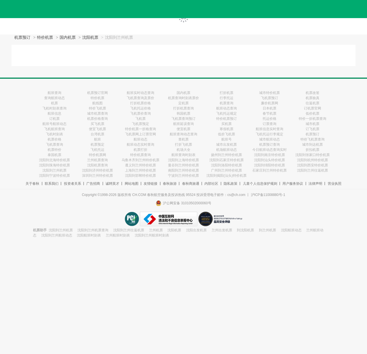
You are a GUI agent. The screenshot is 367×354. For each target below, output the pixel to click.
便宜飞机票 (97, 129)
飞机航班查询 (54, 129)
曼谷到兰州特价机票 (183, 165)
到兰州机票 (267, 230)
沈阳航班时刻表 (89, 235)
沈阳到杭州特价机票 (312, 160)
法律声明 (315, 184)
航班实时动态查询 (140, 93)
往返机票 (312, 103)
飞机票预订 (269, 98)
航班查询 (54, 93)
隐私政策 (230, 184)
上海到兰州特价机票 (140, 170)
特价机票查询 (140, 155)
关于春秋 (32, 184)
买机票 (226, 124)
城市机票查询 (97, 113)
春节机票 (269, 113)
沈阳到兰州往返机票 (312, 170)
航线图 (97, 103)
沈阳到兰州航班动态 (56, 235)
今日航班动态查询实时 (269, 150)
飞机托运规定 (226, 113)
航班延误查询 (183, 124)
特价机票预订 (226, 119)
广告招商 (93, 184)
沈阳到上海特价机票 (183, 160)
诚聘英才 (112, 184)
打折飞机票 (183, 145)
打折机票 (226, 93)
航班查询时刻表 (183, 155)
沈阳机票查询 (97, 165)
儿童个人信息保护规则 (260, 184)
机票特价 (54, 150)
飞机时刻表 (54, 134)
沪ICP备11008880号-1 (268, 195)
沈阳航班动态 (291, 230)
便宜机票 (183, 129)
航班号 (226, 139)
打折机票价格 (140, 103)
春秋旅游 (170, 184)
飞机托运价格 (140, 108)
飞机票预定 (140, 124)
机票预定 (97, 145)
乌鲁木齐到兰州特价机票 (140, 160)
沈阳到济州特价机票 (97, 170)
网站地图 (131, 184)
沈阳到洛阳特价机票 (226, 165)
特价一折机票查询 (312, 119)
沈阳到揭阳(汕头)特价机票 (226, 176)
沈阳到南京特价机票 (269, 155)
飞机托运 (97, 150)
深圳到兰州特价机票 (97, 176)
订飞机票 (312, 129)
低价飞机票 (226, 134)
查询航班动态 (54, 98)
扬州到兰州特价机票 (226, 155)
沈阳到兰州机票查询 (92, 230)
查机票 (183, 139)
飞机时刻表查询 (54, 108)
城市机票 (312, 124)
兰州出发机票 (222, 230)
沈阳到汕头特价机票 (269, 160)
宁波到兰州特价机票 (183, 176)
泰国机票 (54, 155)
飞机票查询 (54, 145)
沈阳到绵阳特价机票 (269, 165)
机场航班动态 (226, 150)
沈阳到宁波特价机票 (54, 176)
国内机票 (68, 37)
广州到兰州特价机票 (226, 170)
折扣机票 (312, 150)
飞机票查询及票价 (140, 98)
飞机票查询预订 (183, 119)
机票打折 (140, 150)
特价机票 (45, 37)
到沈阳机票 (245, 230)
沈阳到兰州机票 (54, 170)
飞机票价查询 (140, 113)
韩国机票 (183, 113)
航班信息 (54, 113)
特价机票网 (97, 155)
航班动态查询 (226, 108)
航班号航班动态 (54, 124)
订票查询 (269, 124)
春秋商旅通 (190, 184)
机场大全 (183, 150)
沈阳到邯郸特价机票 (140, 176)
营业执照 (334, 184)
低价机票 (312, 113)
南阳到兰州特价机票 (183, 170)
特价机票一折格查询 (140, 129)
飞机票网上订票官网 (140, 134)
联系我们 (51, 184)
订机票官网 (312, 108)
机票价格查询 (97, 119)
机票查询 (226, 103)
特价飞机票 (97, 108)
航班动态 (140, 139)
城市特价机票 (269, 93)
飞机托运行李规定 (269, 134)
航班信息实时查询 (269, 129)
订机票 (54, 119)
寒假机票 (226, 129)
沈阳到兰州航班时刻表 (152, 235)
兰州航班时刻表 (118, 235)
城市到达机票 (312, 145)
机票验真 (312, 98)
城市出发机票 (226, 145)
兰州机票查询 (97, 160)
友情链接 (150, 184)
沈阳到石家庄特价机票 (226, 160)
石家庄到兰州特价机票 (269, 170)
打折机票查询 (183, 108)
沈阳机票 (90, 37)
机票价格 (54, 139)
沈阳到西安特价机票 (312, 165)
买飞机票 (97, 124)
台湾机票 (97, 134)
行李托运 (226, 98)
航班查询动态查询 (183, 134)
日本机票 (269, 108)
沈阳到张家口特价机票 (312, 155)
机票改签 (312, 93)
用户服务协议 (292, 184)
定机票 (183, 103)
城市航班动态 (269, 139)
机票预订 (22, 37)
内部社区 (211, 184)
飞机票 (140, 119)
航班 (97, 139)
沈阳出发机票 (196, 230)
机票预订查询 (269, 145)
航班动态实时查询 (140, 145)
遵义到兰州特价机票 (140, 165)
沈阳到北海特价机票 (54, 160)
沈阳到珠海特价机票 (54, 165)
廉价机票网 (269, 103)
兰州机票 (156, 230)
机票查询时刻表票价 (183, 98)
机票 (54, 103)
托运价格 (269, 119)
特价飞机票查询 (312, 139)
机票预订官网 (97, 93)
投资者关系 (72, 184)
